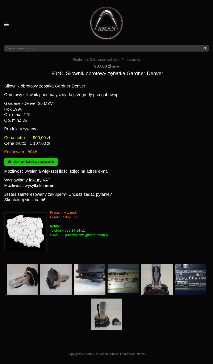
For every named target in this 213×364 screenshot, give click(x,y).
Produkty (79, 59)
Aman (104, 354)
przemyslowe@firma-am (83, 235)
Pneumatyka (130, 59)
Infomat (141, 354)
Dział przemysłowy (104, 59)
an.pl (105, 235)
